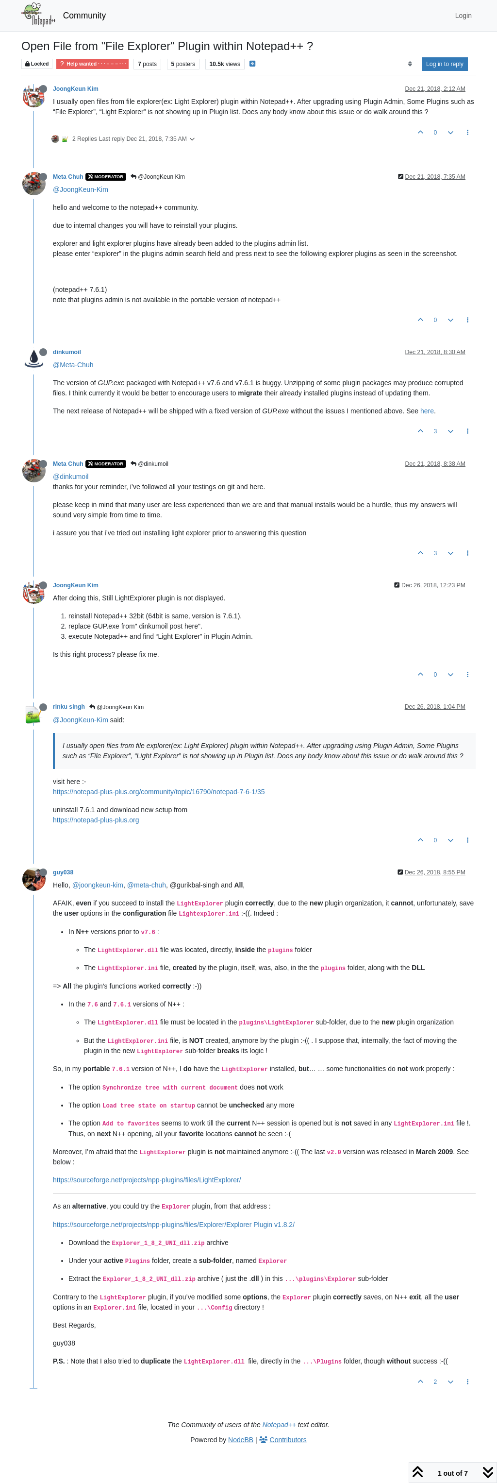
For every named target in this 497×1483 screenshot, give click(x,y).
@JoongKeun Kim (158, 176)
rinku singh (69, 706)
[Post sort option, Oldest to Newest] (410, 64)
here (427, 411)
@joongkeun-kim (97, 885)
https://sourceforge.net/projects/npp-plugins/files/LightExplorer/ (147, 1180)
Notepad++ (279, 1425)
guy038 (63, 872)
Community (84, 15)
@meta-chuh (146, 885)
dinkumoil (67, 352)
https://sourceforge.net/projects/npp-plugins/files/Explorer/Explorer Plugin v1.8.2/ (174, 1224)
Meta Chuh (68, 176)
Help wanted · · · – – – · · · (92, 64)
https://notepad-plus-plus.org (96, 820)
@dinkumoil (149, 463)
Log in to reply (445, 64)
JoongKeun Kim (76, 88)
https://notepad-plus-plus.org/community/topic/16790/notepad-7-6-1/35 (159, 792)
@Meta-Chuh (73, 365)
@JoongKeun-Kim (80, 189)
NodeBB (240, 1440)
